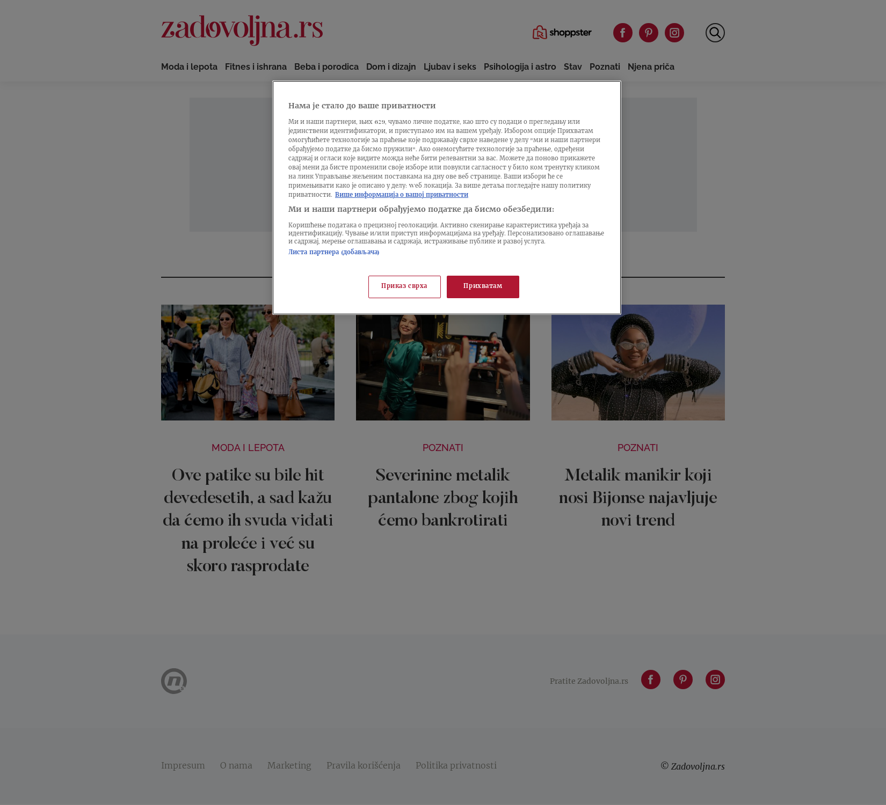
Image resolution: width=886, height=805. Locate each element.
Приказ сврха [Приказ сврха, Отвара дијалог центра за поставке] (404, 287)
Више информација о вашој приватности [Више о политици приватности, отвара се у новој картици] (401, 195)
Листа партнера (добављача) (334, 253)
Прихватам (482, 287)
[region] (446, 197)
